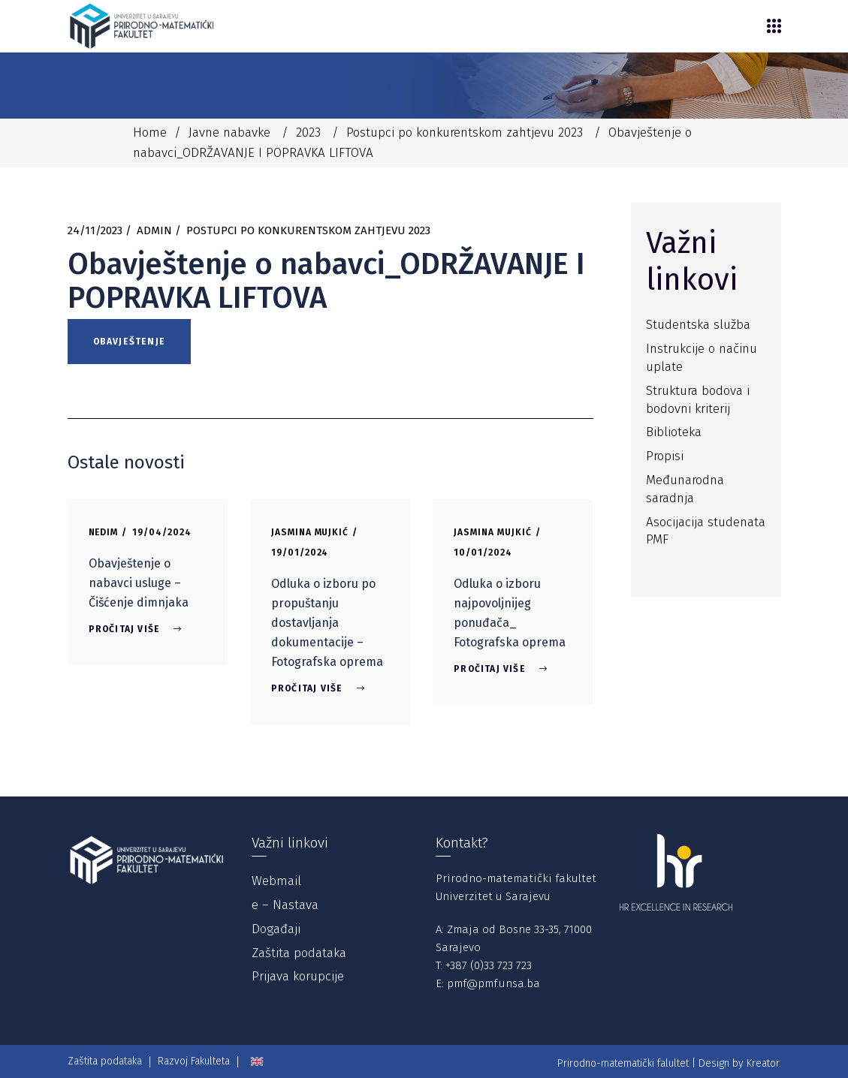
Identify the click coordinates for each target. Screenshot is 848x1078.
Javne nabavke (229, 132)
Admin (154, 230)
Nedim (104, 532)
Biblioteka (674, 432)
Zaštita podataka (299, 953)
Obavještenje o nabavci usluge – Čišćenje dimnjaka (139, 583)
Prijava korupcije (298, 976)
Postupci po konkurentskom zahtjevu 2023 (464, 132)
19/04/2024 (162, 532)
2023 (308, 132)
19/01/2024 (300, 552)
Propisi (665, 456)
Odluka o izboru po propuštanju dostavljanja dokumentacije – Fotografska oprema (327, 623)
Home (150, 132)
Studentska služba (698, 325)
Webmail (276, 881)
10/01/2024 (483, 552)
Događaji (276, 929)
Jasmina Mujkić (310, 532)
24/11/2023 (95, 230)
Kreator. (764, 1063)
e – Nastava (285, 905)
